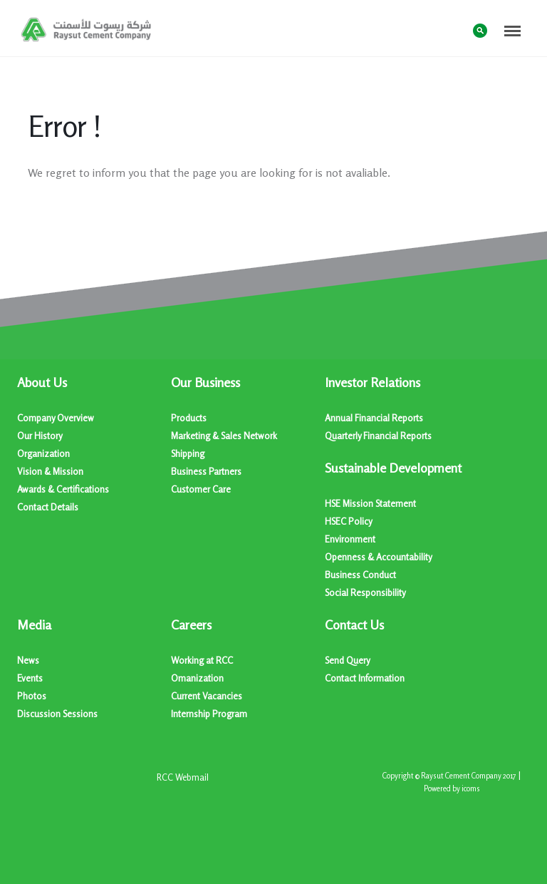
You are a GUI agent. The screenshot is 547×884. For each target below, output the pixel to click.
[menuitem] (94, 445)
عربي (451, 29)
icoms (471, 788)
